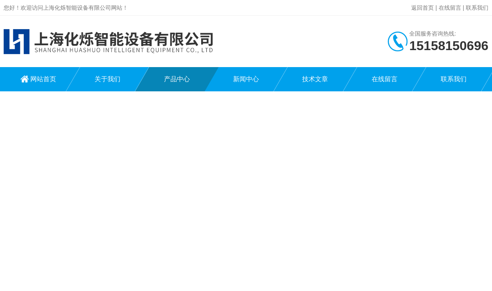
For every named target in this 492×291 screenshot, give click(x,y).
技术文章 (315, 79)
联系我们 (477, 7)
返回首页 (422, 7)
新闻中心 (246, 79)
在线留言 (450, 7)
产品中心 (177, 79)
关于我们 (107, 79)
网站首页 (43, 79)
